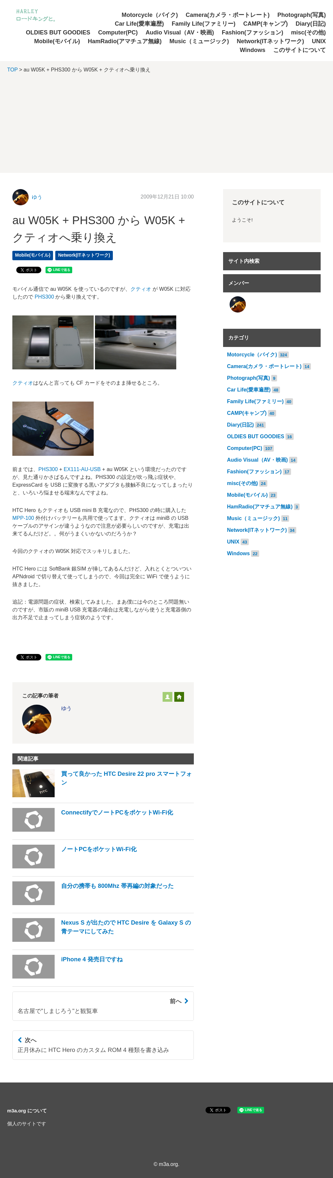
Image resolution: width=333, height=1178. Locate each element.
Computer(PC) (118, 32)
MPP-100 (23, 518)
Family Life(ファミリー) (203, 23)
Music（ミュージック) (199, 41)
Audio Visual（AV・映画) (180, 32)
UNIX (319, 41)
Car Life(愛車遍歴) (139, 23)
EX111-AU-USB (82, 469)
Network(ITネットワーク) (270, 41)
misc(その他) (308, 32)
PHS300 (44, 297)
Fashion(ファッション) (252, 32)
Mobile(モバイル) (57, 41)
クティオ (140, 289)
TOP (12, 69)
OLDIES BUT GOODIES (58, 32)
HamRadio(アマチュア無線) (125, 41)
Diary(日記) (311, 23)
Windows (252, 50)
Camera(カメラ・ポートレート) (228, 15)
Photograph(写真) (301, 15)
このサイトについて (299, 50)
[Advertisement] (166, 127)
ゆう (37, 197)
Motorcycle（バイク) (150, 15)
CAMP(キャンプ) (265, 23)
